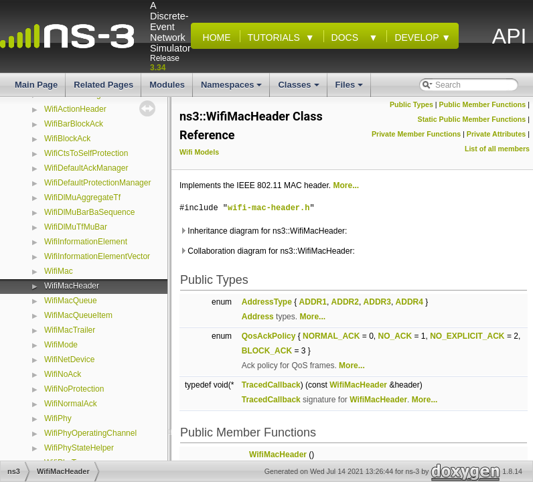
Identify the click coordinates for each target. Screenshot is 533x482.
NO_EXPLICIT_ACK (467, 336)
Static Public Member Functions (472, 119)
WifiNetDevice (69, 359)
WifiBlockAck (67, 138)
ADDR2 (345, 302)
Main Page (36, 85)
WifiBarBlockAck (73, 124)
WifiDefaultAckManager (86, 168)
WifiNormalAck (70, 403)
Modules (167, 85)
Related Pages (103, 85)
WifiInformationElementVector (97, 256)
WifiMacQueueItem (78, 315)
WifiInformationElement (85, 241)
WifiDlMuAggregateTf (82, 197)
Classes (299, 88)
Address (258, 316)
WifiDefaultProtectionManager (97, 182)
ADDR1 (313, 302)
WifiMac (58, 271)
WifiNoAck (62, 374)
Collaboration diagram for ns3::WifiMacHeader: (267, 251)
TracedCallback (271, 385)
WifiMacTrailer (69, 330)
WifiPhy (58, 418)
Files (350, 88)
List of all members (497, 149)
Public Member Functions (482, 104)
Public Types (411, 104)
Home (214, 37)
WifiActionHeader (75, 109)
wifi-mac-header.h (268, 208)
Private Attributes (496, 134)
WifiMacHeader (71, 286)
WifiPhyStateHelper (79, 448)
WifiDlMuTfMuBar (75, 227)
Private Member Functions (416, 134)
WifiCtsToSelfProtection (86, 153)
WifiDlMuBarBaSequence (89, 212)
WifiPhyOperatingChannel (90, 433)
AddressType (267, 302)
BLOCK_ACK (267, 350)
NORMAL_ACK (331, 336)
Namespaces (232, 88)
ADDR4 (409, 302)
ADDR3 (377, 302)
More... (346, 185)
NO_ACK (395, 336)
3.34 (157, 67)
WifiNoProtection (74, 389)
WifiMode (61, 344)
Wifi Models (199, 152)
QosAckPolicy (269, 336)
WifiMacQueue (70, 300)
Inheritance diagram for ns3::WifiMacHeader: (263, 231)
